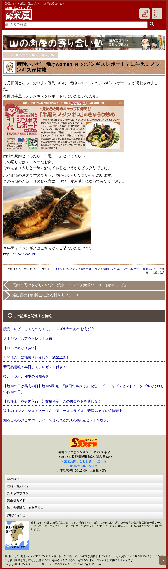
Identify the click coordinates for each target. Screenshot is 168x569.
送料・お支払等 (17, 486)
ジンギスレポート (131, 268)
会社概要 (13, 479)
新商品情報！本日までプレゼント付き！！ (36, 367)
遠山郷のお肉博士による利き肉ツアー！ (45, 295)
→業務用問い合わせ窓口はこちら (84, 461)
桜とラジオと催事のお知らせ (26, 376)
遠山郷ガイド (16, 500)
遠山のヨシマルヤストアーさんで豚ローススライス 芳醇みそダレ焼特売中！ (64, 411)
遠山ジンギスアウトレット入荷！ (29, 338)
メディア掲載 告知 (80, 268)
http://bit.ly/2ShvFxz (19, 254)
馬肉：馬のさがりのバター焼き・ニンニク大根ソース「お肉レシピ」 (70, 285)
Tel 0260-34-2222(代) (84, 466)
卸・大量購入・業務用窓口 (25, 508)
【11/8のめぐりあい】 (20, 348)
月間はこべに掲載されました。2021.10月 (35, 357)
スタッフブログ (17, 493)
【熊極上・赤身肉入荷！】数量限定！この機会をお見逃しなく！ (54, 401)
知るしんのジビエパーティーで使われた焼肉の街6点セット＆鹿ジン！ (58, 420)
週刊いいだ (149, 268)
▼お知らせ (61, 268)
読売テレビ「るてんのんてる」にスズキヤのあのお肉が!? (48, 329)
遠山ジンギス (111, 268)
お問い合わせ (16, 515)
